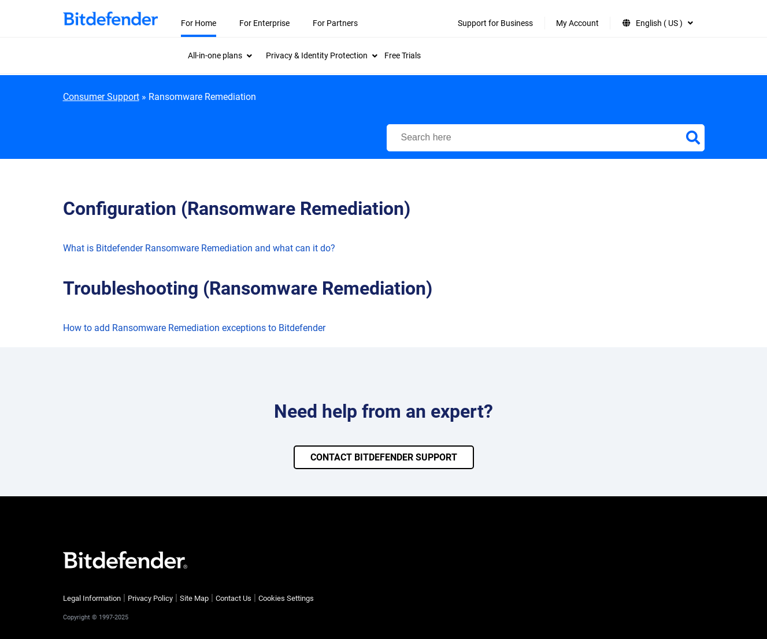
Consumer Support (101, 96)
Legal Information (92, 598)
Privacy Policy (150, 598)
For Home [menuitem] (198, 23)
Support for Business (495, 23)
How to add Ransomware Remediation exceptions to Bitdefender (194, 327)
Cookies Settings (286, 598)
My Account (577, 23)
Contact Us (233, 598)
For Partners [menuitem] (335, 23)
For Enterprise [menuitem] (264, 23)
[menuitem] (220, 55)
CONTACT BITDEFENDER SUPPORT (383, 457)
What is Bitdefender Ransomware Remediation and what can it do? (199, 248)
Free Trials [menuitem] (402, 55)
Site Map (194, 598)
